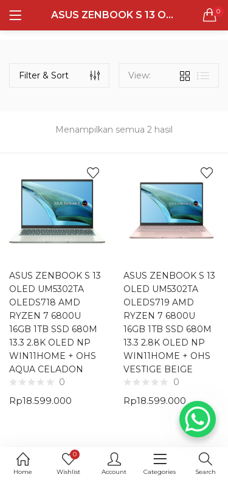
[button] (210, 15)
